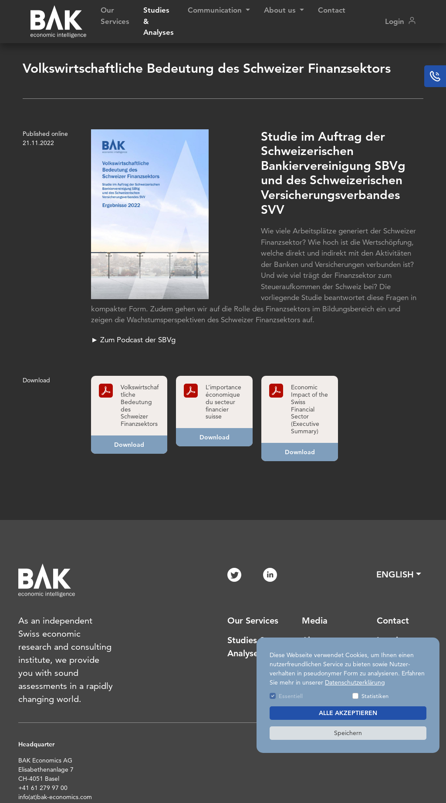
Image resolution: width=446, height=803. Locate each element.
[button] (399, 574)
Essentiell (291, 695)
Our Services (115, 16)
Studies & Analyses (158, 21)
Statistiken (375, 695)
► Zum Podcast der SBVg (134, 339)
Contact (331, 10)
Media (315, 620)
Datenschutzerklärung (355, 682)
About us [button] (281, 10)
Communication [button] (216, 10)
